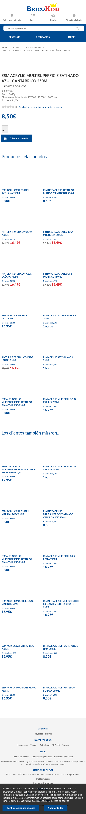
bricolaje (14, 37)
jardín (71, 37)
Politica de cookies (60, 801)
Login (32, 20)
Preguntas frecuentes (43, 783)
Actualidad (44, 745)
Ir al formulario (43, 779)
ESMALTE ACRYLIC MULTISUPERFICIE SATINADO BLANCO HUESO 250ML (17, 402)
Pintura (5, 48)
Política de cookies (21, 757)
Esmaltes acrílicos (33, 48)
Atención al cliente (74, 20)
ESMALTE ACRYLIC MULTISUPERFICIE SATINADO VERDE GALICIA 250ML (58, 514)
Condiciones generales (42, 757)
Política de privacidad (63, 757)
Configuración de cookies (20, 808)
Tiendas (33, 745)
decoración (43, 37)
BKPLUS (56, 745)
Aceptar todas (56, 808)
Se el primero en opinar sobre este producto (40, 107)
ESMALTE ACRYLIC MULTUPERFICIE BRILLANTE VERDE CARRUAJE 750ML (61, 604)
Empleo (65, 745)
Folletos (48, 734)
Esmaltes (17, 48)
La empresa (22, 745)
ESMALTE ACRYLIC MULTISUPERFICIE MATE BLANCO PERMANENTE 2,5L (19, 470)
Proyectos (38, 734)
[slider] (8, 106)
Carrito (53, 20)
